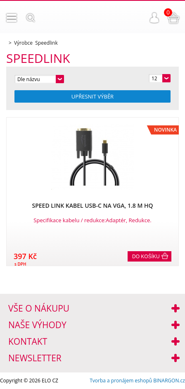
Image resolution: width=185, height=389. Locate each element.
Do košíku (146, 256)
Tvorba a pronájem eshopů (121, 380)
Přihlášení (154, 17)
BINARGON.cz (169, 380)
